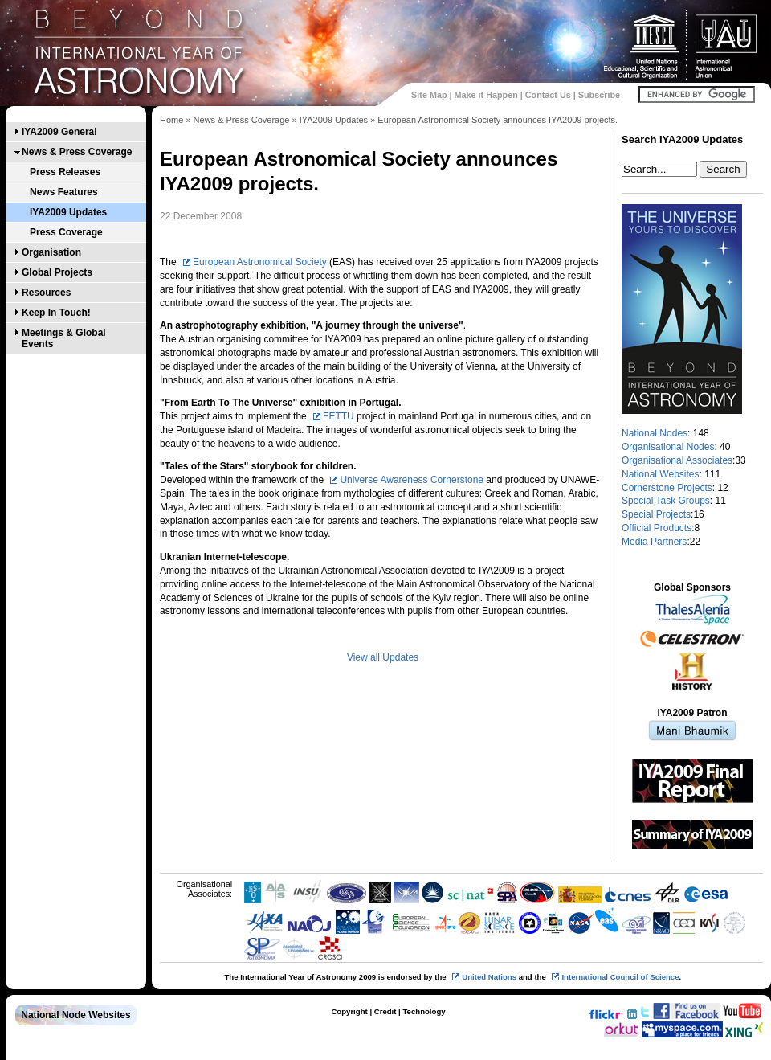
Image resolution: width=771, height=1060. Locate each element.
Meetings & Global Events (64, 338)
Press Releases (65, 172)
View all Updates (382, 657)
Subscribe (599, 95)
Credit (385, 1011)
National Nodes (654, 433)
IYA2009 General (59, 131)
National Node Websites (75, 1015)
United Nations (489, 976)
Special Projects (656, 514)
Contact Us (548, 95)
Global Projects (57, 272)
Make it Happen (486, 95)
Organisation (51, 252)
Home (171, 120)
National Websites (661, 474)
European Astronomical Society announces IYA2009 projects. (497, 120)
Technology (423, 1011)
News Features (64, 192)
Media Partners (654, 541)
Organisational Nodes (668, 446)
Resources (46, 292)
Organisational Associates (677, 460)
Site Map (429, 95)
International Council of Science (620, 976)
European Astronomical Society (260, 262)
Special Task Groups (666, 500)
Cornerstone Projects (667, 487)
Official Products (656, 528)
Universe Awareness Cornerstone (411, 479)
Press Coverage (66, 232)
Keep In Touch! (56, 312)
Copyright (349, 1011)
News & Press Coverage (77, 152)
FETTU (338, 416)
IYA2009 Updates (68, 212)
